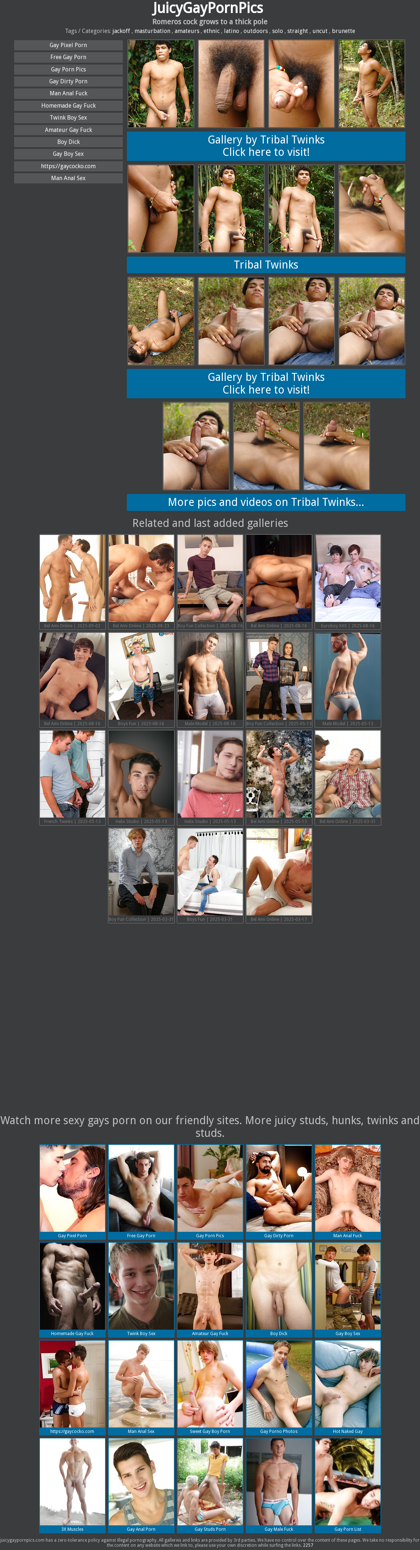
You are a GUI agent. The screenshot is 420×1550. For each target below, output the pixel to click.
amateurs (187, 31)
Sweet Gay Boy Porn (210, 1387)
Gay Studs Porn (210, 1485)
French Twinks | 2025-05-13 (72, 777)
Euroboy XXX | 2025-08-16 (348, 581)
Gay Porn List (348, 1485)
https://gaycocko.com (68, 166)
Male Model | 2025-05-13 (348, 679)
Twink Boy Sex (68, 117)
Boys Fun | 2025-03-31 (210, 875)
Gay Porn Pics (68, 69)
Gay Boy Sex (68, 153)
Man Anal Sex (68, 178)
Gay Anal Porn (141, 1485)
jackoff (121, 31)
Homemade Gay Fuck (68, 105)
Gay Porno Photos (279, 1387)
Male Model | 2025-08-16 (210, 679)
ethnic (212, 31)
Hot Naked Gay (348, 1387)
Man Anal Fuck (68, 93)
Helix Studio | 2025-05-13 (141, 777)
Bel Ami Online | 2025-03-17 (279, 875)
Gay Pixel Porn (68, 45)
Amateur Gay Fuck (68, 129)
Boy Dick (68, 141)
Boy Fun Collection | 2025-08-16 (210, 581)
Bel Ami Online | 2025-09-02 (72, 581)
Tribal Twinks (266, 264)
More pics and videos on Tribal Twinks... (266, 502)
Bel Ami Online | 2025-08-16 (279, 581)
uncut (320, 31)
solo (277, 31)
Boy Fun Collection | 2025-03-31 (141, 875)
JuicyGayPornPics (208, 8)
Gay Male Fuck (279, 1485)
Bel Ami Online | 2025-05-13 (279, 777)
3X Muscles (72, 1485)
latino (231, 31)
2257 (308, 1545)
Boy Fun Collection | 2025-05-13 (279, 679)
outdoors (256, 31)
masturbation (152, 31)
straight (297, 31)
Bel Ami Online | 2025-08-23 (141, 581)
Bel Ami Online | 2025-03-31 (348, 777)
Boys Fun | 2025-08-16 (141, 679)
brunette (343, 31)
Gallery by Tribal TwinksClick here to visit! (266, 146)
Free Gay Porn (68, 57)
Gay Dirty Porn (68, 81)
